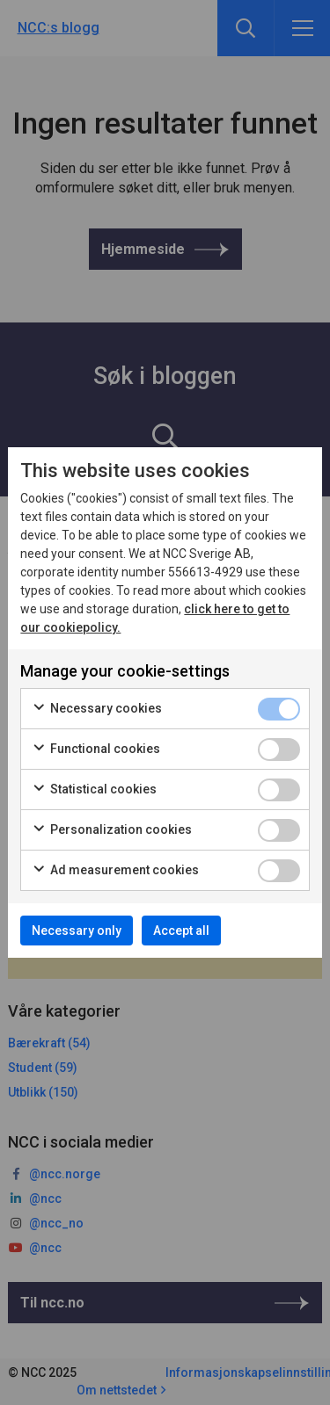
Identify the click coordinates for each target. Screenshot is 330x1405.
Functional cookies (96, 749)
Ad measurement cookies (115, 871)
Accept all (181, 930)
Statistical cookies (94, 790)
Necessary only (76, 930)
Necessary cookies (97, 709)
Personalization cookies (112, 830)
